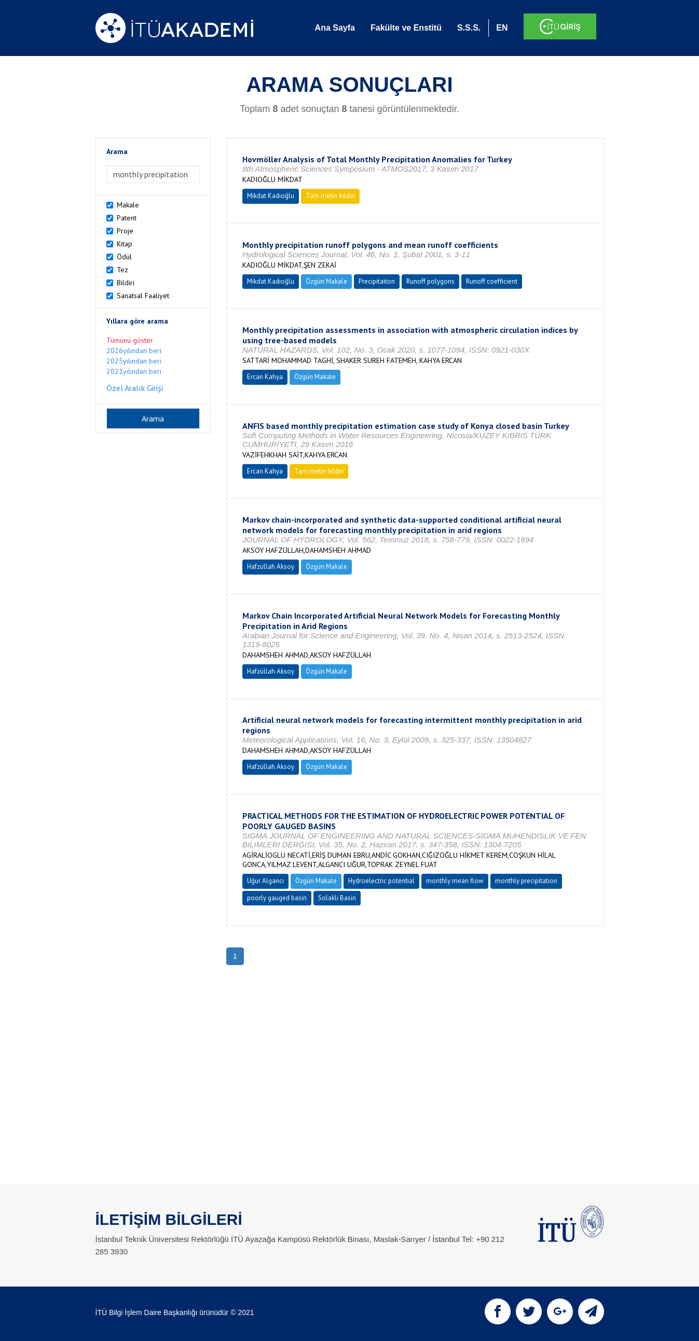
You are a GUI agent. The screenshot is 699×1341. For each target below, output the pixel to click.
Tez (122, 269)
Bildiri (125, 282)
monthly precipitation (526, 880)
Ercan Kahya (265, 376)
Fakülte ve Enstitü (406, 27)
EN (502, 27)
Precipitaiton (377, 281)
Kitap (124, 243)
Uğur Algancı (265, 880)
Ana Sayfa (335, 27)
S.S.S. (469, 27)
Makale (128, 204)
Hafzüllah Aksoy (270, 566)
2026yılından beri (133, 350)
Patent (126, 217)
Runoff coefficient (491, 281)
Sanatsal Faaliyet (143, 295)
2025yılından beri (133, 361)
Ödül (124, 256)
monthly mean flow (455, 880)
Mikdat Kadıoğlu (270, 195)
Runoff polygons (430, 281)
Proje (125, 230)
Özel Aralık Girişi (134, 388)
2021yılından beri (133, 371)
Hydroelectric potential (381, 880)
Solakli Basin (337, 897)
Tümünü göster (129, 340)
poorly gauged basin (277, 897)
